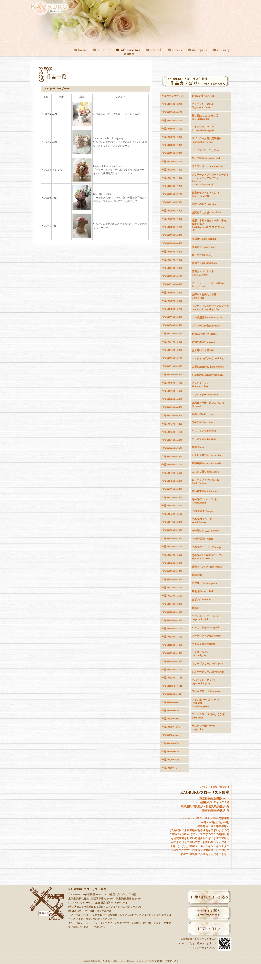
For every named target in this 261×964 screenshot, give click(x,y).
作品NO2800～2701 (171, 546)
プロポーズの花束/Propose (206, 325)
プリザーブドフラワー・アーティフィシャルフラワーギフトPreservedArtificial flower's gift (210, 179)
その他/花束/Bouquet (203, 511)
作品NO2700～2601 (171, 554)
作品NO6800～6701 (171, 227)
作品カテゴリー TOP (172, 95)
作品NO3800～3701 (171, 464)
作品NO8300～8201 (171, 104)
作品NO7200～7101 (171, 194)
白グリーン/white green (204, 583)
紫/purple (197, 574)
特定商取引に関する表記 (165, 961)
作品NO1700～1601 (171, 636)
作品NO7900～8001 (171, 136)
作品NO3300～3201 (171, 505)
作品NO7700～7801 (171, 153)
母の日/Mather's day (203, 414)
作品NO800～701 (170, 710)
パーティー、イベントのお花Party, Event (208, 285)
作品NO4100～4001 (171, 440)
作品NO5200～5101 (171, 358)
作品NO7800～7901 (171, 145)
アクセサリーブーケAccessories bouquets (203, 129)
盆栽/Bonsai (198, 447)
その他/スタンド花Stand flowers (202, 521)
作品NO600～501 (170, 726)
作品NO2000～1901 (171, 612)
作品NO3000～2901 (171, 530)
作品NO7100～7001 (171, 202)
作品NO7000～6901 (171, 210)
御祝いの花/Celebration (204, 204)
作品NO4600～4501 (171, 399)
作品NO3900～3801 (171, 456)
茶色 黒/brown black (202, 591)
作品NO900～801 (170, 702)
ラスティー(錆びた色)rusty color (204, 727)
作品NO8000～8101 (171, 128)
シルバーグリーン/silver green (208, 671)
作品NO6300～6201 (171, 268)
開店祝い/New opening (204, 238)
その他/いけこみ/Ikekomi (205, 530)
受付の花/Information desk (206, 158)
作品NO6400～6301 (171, 259)
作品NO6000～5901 (171, 292)
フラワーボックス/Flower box (208, 166)
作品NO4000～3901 (171, 448)
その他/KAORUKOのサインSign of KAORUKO (207, 557)
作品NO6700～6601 (171, 235)
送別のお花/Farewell (203, 95)
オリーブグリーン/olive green (207, 663)
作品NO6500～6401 (171, 251)
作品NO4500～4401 (171, 407)
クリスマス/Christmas (204, 438)
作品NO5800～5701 (171, 309)
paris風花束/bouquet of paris (207, 317)
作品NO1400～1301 (171, 661)
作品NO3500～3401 (171, 489)
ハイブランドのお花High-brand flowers (203, 106)
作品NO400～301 (170, 743)
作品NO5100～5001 (171, 366)
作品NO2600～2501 (171, 563)
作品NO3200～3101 (171, 513)
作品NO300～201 (170, 751)
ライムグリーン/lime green (206, 691)
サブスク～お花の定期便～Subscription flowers (206, 140)
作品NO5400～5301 (171, 341)
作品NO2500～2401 (171, 571)
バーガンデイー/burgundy (206, 627)
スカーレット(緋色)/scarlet (206, 635)
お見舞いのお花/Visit (203, 350)
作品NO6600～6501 (171, 243)
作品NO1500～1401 (171, 653)
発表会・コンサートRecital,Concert (203, 273)
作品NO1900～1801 (171, 620)
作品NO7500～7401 (171, 169)
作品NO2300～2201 (171, 587)
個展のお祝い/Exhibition (205, 263)
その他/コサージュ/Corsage (206, 547)
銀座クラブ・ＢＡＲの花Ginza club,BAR (205, 194)
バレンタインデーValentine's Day (201, 385)
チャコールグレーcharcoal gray (201, 654)
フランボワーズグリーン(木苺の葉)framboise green (205, 703)
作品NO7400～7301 (171, 177)
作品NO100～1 (169, 767)
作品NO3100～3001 (171, 522)
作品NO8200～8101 (171, 112)
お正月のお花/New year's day (207, 374)
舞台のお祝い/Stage (202, 255)
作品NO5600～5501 (171, 325)
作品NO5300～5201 (171, 350)
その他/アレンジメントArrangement (204, 501)
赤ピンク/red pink (201, 599)
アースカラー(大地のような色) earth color (208, 716)
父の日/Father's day (202, 422)
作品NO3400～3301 (171, 497)
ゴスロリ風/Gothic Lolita (205, 471)
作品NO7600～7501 (171, 161)
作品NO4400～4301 (171, 415)
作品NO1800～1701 (171, 628)
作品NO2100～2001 (171, 604)
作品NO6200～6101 (171, 276)
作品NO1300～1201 (171, 669)
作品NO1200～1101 (171, 677)
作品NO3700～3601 (171, 472)
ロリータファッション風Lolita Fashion (205, 481)
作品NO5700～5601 (171, 317)
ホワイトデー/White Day (205, 394)
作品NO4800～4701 (171, 382)
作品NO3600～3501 (171, 481)
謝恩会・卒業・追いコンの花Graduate (208, 404)
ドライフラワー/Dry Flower (207, 150)
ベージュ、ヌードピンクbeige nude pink (205, 617)
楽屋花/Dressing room (203, 247)
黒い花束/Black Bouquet (205, 491)
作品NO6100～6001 (171, 284)
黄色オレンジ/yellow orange (207, 566)
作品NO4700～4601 (171, 391)
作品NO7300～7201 (171, 186)
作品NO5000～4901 (171, 374)
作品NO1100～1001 (171, 686)
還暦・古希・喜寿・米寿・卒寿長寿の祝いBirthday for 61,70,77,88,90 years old (209, 225)
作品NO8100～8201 (171, 120)
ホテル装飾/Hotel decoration (207, 455)
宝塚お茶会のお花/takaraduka (208, 366)
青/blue (195, 607)
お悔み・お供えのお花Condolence (204, 296)
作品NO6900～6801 (171, 218)
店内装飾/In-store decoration (207, 463)
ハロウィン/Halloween (204, 430)
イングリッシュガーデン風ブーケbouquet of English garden (210, 307)
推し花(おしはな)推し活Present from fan (205, 117)
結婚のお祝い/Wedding (204, 333)
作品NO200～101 (170, 759)
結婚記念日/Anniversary (205, 342)
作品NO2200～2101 (171, 595)
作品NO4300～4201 (171, 423)
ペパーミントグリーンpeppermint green (204, 681)
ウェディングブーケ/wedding (207, 358)
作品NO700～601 (170, 718)
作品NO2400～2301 (171, 579)
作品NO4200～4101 (171, 432)
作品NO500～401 (170, 735)
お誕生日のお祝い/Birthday (206, 212)
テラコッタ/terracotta (203, 643)
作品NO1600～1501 (171, 645)
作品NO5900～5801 (171, 300)
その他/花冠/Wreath (202, 538)
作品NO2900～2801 (171, 538)
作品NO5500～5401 (171, 333)
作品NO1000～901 (171, 694)
